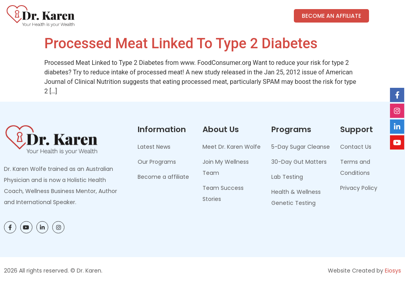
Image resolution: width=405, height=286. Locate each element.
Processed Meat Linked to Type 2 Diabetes (181, 43)
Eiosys (393, 271)
